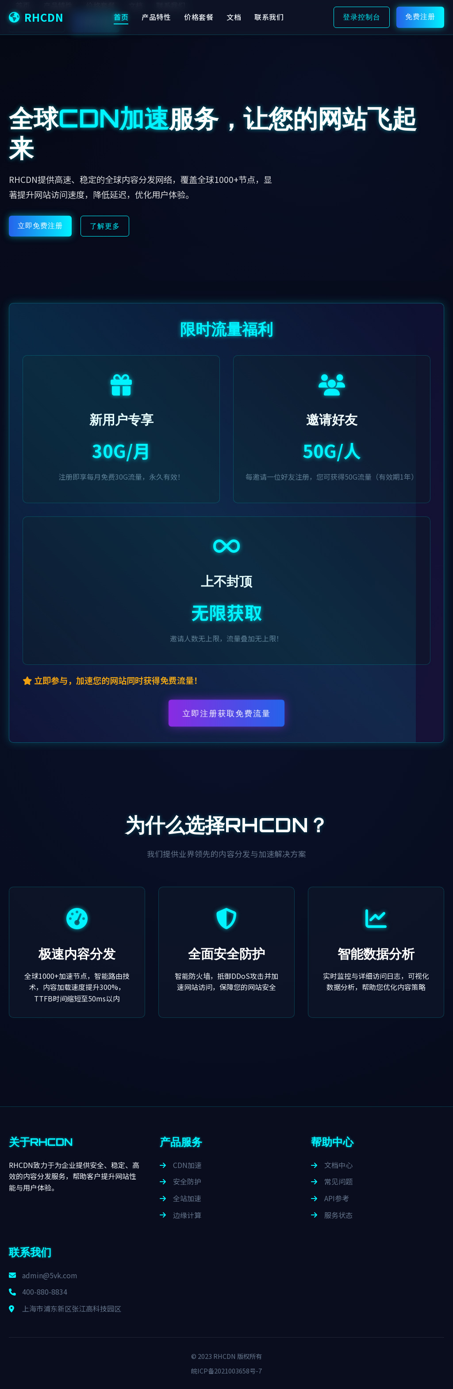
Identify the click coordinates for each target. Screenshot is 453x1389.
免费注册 (420, 16)
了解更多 (105, 225)
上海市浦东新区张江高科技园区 (65, 1308)
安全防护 (180, 1181)
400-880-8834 (38, 1291)
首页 (121, 17)
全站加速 (180, 1198)
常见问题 (332, 1181)
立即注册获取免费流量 (226, 713)
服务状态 (332, 1215)
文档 (233, 17)
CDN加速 (181, 1165)
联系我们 (269, 17)
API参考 (330, 1198)
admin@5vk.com (43, 1275)
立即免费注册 (40, 225)
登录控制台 (361, 16)
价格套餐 (198, 17)
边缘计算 (180, 1215)
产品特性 (156, 17)
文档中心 (332, 1165)
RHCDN (36, 17)
